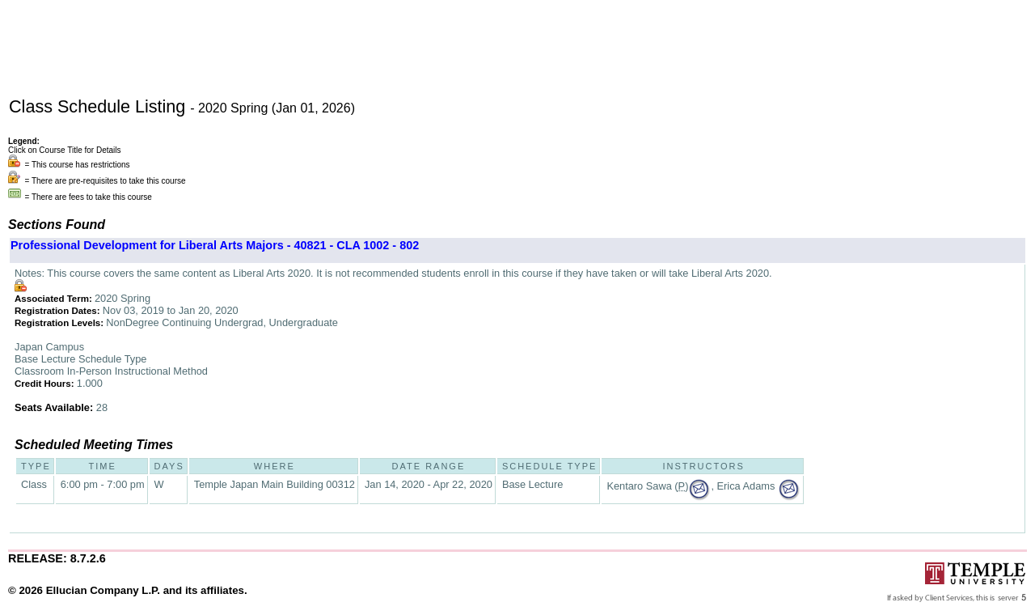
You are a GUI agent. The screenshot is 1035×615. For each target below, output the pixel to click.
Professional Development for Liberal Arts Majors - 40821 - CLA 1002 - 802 (215, 245)
